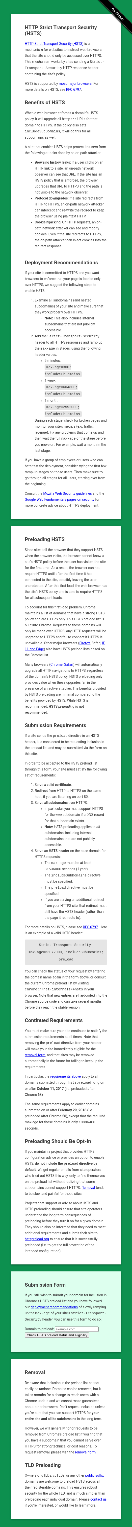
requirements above (65, 1072)
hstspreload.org (37, 1234)
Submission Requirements (55, 724)
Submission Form (45, 1280)
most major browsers (75, 83)
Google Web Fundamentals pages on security (59, 498)
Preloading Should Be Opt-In (58, 1136)
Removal (88, 1182)
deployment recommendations (54, 1302)
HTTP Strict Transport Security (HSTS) (54, 44)
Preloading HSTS (45, 538)
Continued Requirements (54, 1016)
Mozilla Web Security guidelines (67, 492)
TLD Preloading (43, 1459)
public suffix (94, 1470)
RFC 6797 (73, 89)
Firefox (84, 641)
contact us (98, 1494)
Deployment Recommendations (61, 262)
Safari (68, 663)
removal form (35, 1050)
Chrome (57, 663)
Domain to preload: (39, 1323)
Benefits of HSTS (45, 102)
